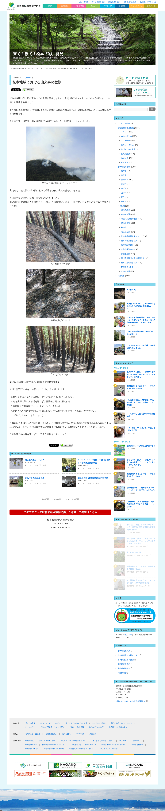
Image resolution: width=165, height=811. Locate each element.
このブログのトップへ (60, 499)
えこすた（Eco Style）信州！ (103, 671)
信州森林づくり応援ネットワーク (114, 675)
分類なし (121, 276)
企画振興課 (125, 214)
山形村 (123, 193)
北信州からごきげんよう (118, 657)
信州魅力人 (66, 664)
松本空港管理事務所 (129, 262)
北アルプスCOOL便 (96, 657)
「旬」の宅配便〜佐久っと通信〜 (52, 657)
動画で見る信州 (114, 2)
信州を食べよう (31, 675)
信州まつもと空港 (128, 149)
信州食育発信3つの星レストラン (54, 675)
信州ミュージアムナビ (47, 671)
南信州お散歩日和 (77, 657)
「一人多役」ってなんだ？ (109, 679)
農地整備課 (125, 223)
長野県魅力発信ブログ (27, 68)
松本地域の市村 (124, 167)
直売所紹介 (125, 154)
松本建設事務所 (127, 245)
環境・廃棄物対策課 (129, 219)
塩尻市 (123, 175)
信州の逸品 (29, 671)
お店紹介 (124, 158)
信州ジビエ (137, 671)
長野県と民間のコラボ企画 (54, 679)
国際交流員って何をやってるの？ (81, 679)
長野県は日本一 (137, 675)
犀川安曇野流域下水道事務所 (132, 258)
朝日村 (123, 197)
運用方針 (128, 565)
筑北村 (123, 201)
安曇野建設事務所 (128, 249)
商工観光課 (125, 232)
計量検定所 (125, 254)
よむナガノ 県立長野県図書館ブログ (74, 671)
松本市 (123, 171)
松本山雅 (124, 162)
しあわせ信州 (83, 2)
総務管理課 (125, 210)
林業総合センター (128, 267)
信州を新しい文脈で (32, 664)
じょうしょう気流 (99, 654)
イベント (124, 132)
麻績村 (123, 184)
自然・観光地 (126, 136)
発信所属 (121, 206)
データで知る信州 (98, 2)
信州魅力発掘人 (51, 664)
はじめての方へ (124, 123)
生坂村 (123, 188)
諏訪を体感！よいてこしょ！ (121, 654)
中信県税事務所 (124, 599)
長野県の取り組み (130, 2)
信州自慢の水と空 (32, 679)
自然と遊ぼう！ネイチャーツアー (83, 675)
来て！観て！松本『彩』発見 (38, 53)
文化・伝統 (125, 140)
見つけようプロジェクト (149, 2)
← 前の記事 (44, 499)
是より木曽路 (30, 654)
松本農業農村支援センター (132, 236)
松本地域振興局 (124, 581)
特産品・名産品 (127, 145)
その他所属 (125, 271)
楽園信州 (93, 664)
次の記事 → (76, 499)
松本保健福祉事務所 (129, 241)
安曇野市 (124, 179)
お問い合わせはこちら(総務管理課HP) (131, 631)
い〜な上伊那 (30, 657)
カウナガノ (123, 671)
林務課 (29, 77)
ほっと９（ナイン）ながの (50, 654)
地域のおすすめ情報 (126, 128)
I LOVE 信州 (80, 664)
